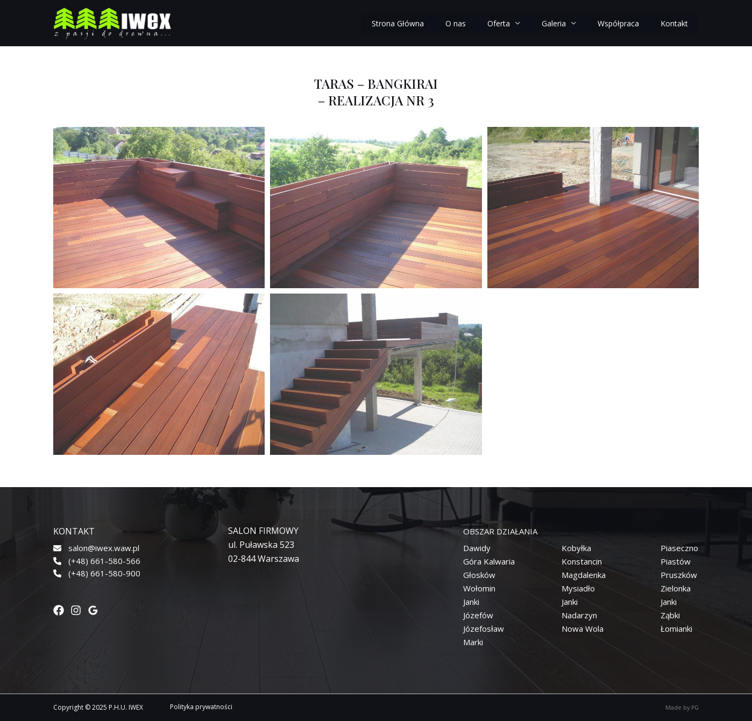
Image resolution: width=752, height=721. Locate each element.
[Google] (93, 610)
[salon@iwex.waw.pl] (96, 548)
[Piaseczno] (679, 548)
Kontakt (674, 23)
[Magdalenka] (584, 575)
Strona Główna (398, 23)
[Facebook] (58, 610)
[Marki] (473, 642)
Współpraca (618, 23)
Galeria (554, 23)
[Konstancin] (582, 562)
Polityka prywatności (201, 706)
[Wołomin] (479, 588)
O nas (455, 23)
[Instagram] (75, 610)
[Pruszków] (679, 575)
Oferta (498, 23)
